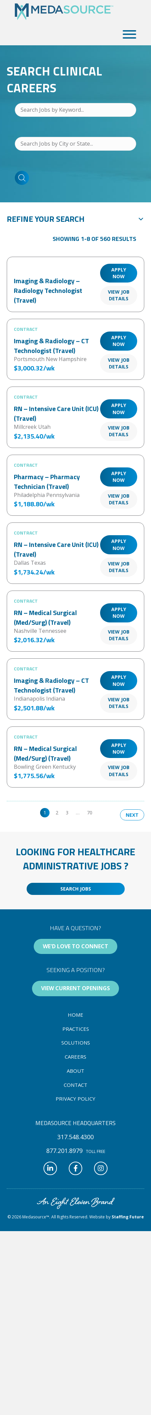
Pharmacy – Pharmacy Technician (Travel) (47, 481)
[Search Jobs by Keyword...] (75, 110)
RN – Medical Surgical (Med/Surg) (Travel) (45, 617)
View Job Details (118, 295)
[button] (128, 34)
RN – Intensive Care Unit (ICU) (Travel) (56, 413)
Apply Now (118, 273)
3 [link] (67, 812)
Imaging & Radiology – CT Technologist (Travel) (51, 346)
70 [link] (89, 812)
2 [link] (57, 812)
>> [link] (102, 812)
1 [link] (44, 812)
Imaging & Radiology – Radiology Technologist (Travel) (48, 290)
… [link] (78, 812)
